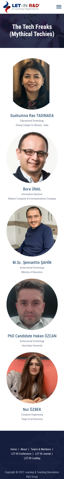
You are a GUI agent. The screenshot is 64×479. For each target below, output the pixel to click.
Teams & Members (41, 449)
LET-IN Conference (21, 453)
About (24, 449)
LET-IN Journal (43, 453)
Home (13, 449)
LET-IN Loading (32, 458)
